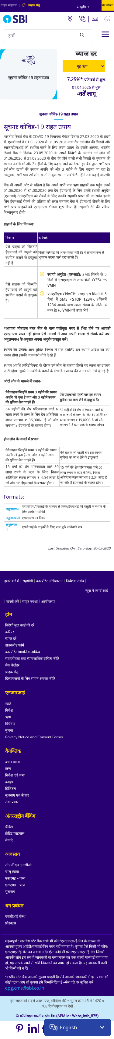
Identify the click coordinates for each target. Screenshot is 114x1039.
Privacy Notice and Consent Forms (34, 737)
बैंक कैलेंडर (12, 665)
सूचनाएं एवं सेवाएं (17, 795)
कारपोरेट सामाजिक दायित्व (22, 651)
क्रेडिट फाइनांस (14, 833)
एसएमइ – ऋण (15, 884)
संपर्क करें (12, 601)
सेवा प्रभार (12, 801)
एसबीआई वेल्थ (15, 916)
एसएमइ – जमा (15, 878)
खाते (8, 703)
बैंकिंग (9, 826)
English (83, 6)
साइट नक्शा (30, 601)
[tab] (58, 114)
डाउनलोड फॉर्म (14, 645)
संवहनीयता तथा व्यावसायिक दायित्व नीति (32, 658)
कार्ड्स (9, 781)
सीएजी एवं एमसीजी (18, 864)
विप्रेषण (10, 723)
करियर (9, 631)
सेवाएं (9, 840)
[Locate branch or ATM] (70, 18)
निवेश (9, 710)
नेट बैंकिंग (107, 5)
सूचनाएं (10, 891)
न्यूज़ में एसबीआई (96, 590)
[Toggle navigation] (105, 34)
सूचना (9, 730)
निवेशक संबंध (75, 580)
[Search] (82, 35)
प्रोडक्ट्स (10, 923)
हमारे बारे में (11, 580)
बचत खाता (12, 761)
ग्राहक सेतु (11, 671)
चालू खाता (12, 871)
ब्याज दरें (10, 638)
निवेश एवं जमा (15, 775)
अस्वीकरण (48, 601)
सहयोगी (27, 580)
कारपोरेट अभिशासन (49, 580)
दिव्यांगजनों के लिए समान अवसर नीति (30, 678)
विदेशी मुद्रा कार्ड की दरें (19, 625)
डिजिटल (10, 788)
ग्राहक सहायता (9, 5)
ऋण (8, 717)
